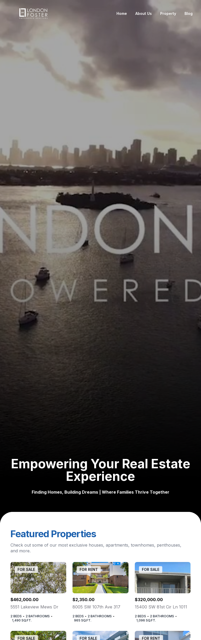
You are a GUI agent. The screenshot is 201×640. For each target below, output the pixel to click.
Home (121, 13)
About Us (143, 13)
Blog (189, 13)
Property (168, 13)
